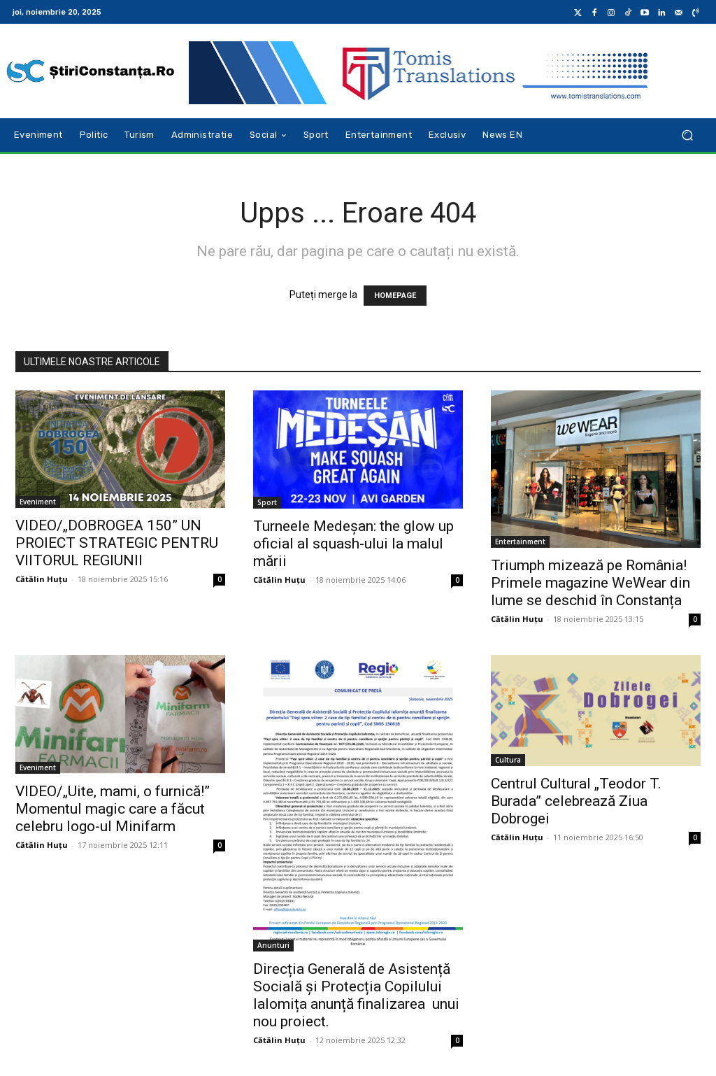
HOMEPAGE (395, 295)
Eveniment (38, 502)
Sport (267, 502)
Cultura (508, 760)
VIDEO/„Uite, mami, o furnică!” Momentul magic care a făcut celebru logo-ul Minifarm (112, 809)
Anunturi (273, 945)
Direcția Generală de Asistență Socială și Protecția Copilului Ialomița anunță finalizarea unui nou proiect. (356, 995)
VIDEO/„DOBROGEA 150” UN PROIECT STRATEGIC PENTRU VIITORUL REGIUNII (116, 543)
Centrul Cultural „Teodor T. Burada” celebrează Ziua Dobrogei (576, 801)
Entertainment (520, 541)
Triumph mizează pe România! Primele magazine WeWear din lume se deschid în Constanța (590, 583)
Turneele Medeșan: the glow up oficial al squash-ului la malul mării (353, 543)
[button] (687, 135)
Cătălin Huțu (41, 579)
